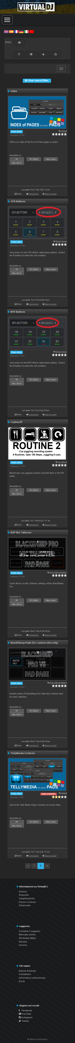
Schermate (24, 905)
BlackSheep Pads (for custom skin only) (34, 642)
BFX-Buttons (18, 312)
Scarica (23, 891)
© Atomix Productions (37, 1039)
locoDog (62, 462)
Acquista (24, 894)
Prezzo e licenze (27, 902)
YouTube (25, 1013)
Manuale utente (27, 934)
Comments (34, 194)
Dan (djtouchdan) (58, 572)
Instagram (26, 1017)
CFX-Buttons (18, 201)
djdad (64, 131)
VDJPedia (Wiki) (27, 938)
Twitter (24, 1021)
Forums (23, 945)
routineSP (16, 422)
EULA (22, 981)
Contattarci (25, 974)
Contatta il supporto (29, 931)
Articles (23, 941)
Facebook (25, 1010)
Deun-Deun (61, 241)
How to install (51, 194)
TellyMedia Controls (23, 753)
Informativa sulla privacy (32, 977)
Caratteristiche (27, 898)
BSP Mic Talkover (21, 532)
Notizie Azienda (27, 970)
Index (14, 91)
